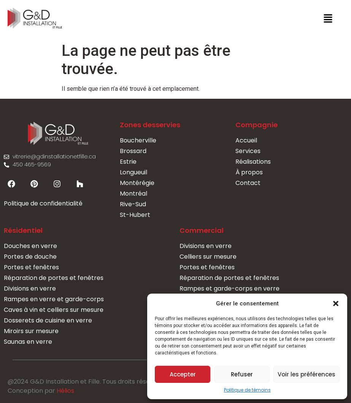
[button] (336, 303)
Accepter (183, 374)
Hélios (65, 390)
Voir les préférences (306, 374)
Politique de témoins (247, 390)
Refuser (242, 374)
